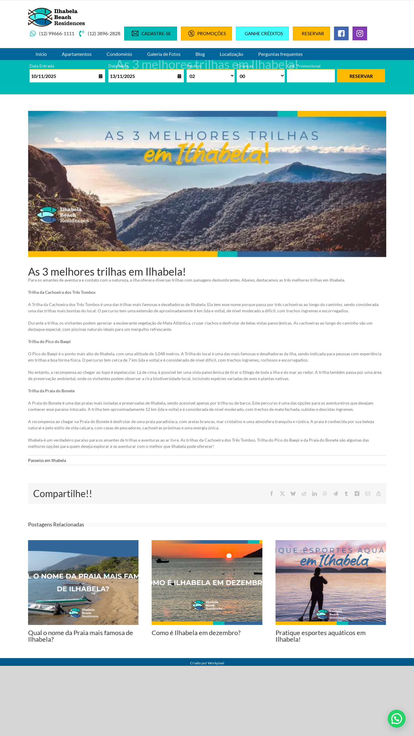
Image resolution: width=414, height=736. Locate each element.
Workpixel (216, 663)
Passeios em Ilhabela (47, 460)
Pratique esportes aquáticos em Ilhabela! (321, 636)
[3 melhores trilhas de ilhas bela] (207, 184)
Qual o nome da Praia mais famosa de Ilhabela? (80, 636)
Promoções (206, 33)
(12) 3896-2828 (99, 33)
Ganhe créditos (264, 33)
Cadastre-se (150, 33)
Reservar (313, 33)
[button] (397, 719)
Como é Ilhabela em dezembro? (196, 633)
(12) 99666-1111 (52, 33)
